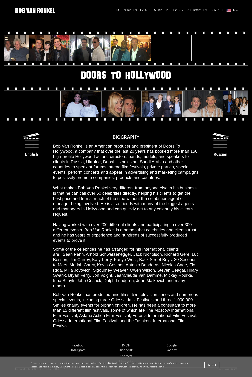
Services (130, 10)
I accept (212, 365)
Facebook (78, 345)
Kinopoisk (126, 350)
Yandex (171, 350)
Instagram (78, 350)
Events (145, 10)
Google (172, 345)
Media (158, 10)
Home (116, 10)
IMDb (126, 345)
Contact (217, 10)
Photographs (197, 10)
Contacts (126, 356)
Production (174, 10)
